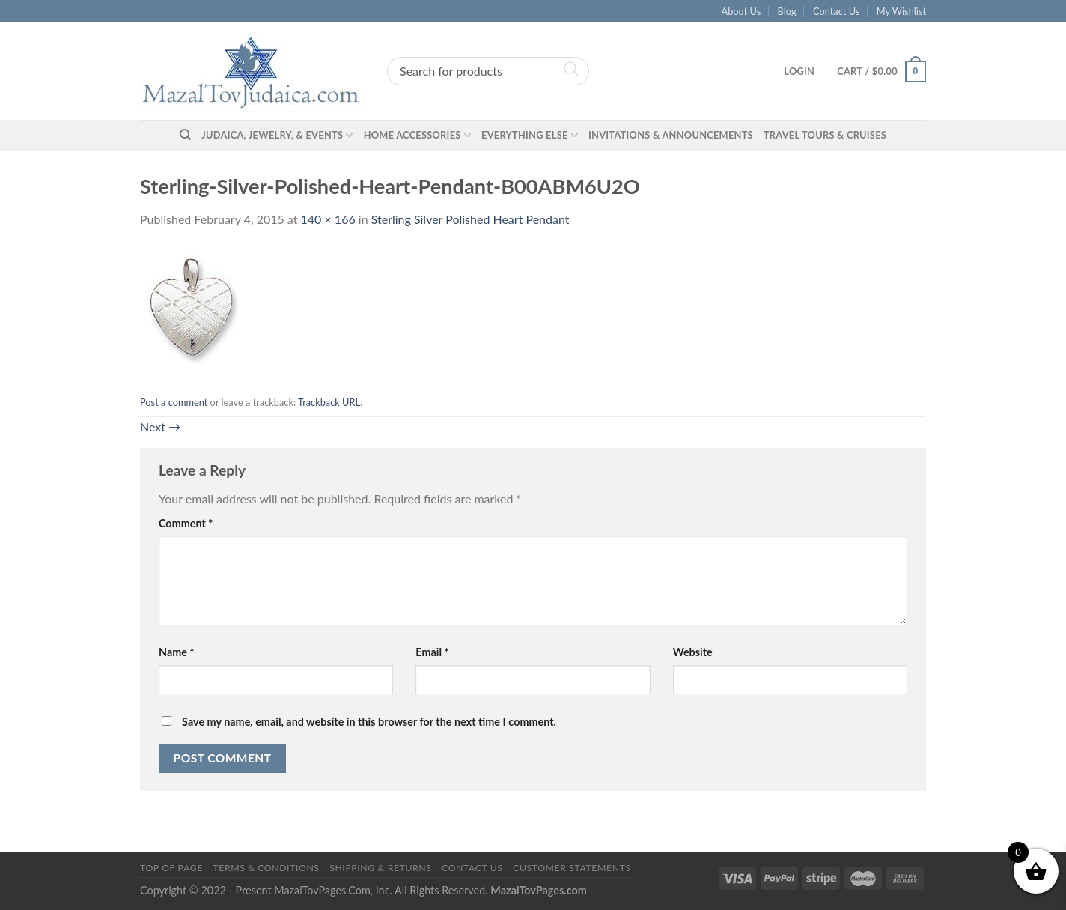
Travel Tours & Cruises (825, 135)
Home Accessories (417, 135)
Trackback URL (329, 402)
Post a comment (173, 402)
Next (160, 426)
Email (431, 652)
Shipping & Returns (380, 867)
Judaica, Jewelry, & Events (277, 135)
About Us (741, 11)
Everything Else (529, 135)
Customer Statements (572, 867)
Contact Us (836, 11)
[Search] (185, 135)
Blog (787, 11)
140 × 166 (328, 219)
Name (177, 652)
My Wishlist (901, 11)
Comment (186, 523)
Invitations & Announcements (670, 135)
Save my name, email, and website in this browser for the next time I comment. (369, 721)
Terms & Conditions (266, 867)
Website (693, 652)
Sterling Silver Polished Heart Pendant (470, 219)
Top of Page (171, 867)
